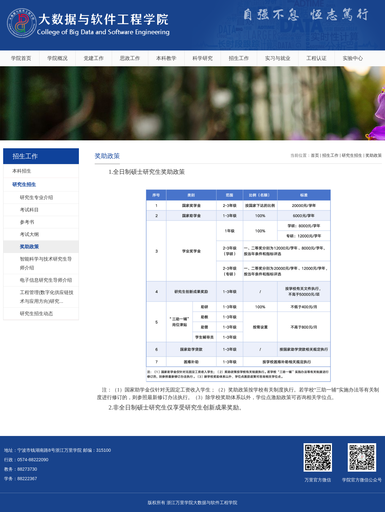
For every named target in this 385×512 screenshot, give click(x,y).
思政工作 (130, 58)
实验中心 (353, 58)
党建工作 (94, 58)
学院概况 (57, 58)
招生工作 (239, 58)
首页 (315, 155)
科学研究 (202, 58)
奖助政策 (373, 155)
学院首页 (21, 58)
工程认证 (316, 58)
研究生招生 (352, 155)
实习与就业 (277, 58)
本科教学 (166, 58)
